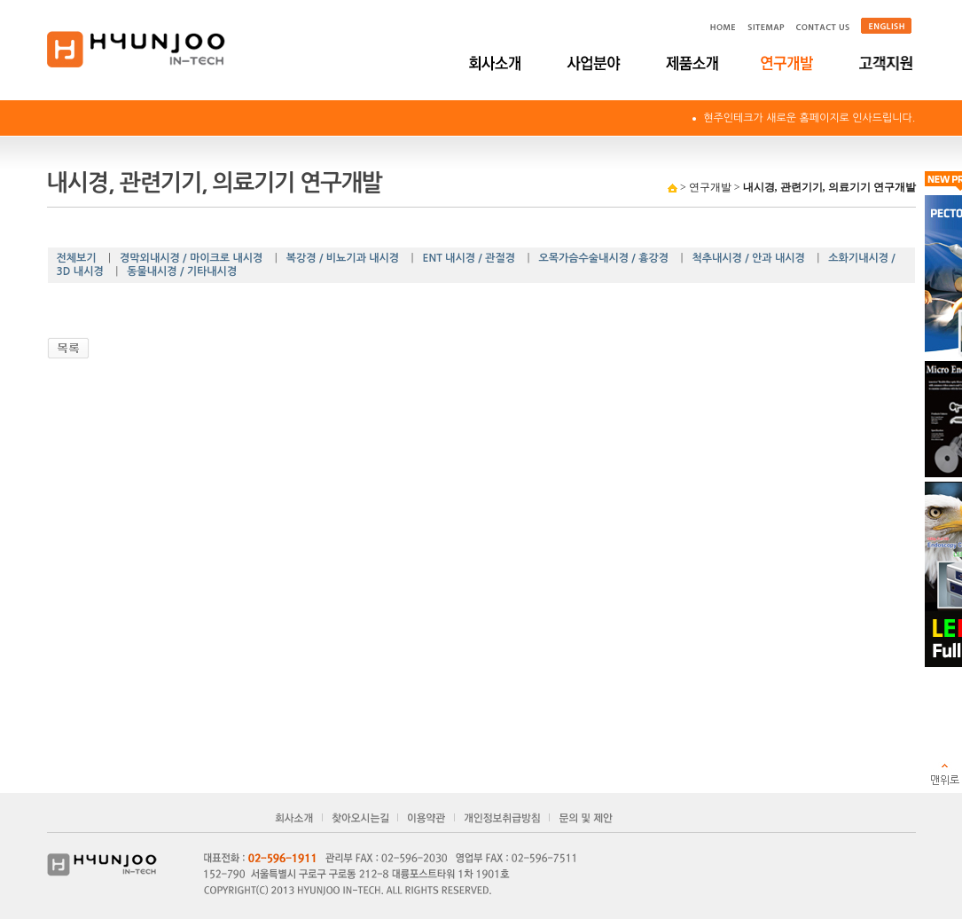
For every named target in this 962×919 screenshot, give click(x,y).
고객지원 (887, 63)
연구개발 (789, 63)
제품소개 (692, 63)
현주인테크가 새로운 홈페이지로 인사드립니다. (809, 118)
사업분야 (594, 63)
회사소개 (497, 63)
